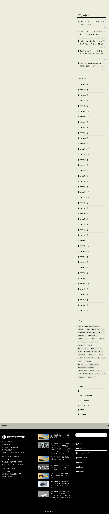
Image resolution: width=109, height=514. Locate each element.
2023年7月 (84, 127)
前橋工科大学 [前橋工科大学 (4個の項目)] (82, 354)
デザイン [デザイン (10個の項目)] (102, 338)
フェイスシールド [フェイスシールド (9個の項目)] (83, 342)
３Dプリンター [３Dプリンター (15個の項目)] (91, 377)
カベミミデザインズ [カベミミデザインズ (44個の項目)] (94, 335)
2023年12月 (84, 111)
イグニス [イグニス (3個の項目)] (102, 332)
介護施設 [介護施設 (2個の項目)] (88, 351)
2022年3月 (84, 181)
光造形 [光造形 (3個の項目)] (95, 351)
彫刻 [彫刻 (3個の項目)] (95, 358)
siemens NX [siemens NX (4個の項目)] (82, 332)
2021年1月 (84, 235)
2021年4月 (84, 224)
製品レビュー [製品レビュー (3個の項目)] (101, 370)
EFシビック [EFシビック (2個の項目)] (96, 329)
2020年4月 (84, 267)
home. (8, 3)
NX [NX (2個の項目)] (103, 329)
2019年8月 (84, 294)
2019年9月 (84, 289)
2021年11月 (84, 192)
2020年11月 (84, 246)
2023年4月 (84, 138)
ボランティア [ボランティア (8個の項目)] (82, 345)
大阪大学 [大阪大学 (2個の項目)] (88, 358)
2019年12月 (84, 278)
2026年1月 (84, 84)
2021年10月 (84, 197)
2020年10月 (84, 251)
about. (8, 7)
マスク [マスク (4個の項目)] (90, 345)
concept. (20, 3)
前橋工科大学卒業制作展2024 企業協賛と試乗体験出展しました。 (92, 64)
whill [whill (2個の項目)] (90, 332)
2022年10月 (84, 154)
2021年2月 (84, 230)
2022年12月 (84, 149)
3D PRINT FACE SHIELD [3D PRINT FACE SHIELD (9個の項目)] (92, 326)
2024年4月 (84, 95)
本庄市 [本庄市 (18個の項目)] (80, 361)
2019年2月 (84, 300)
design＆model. (37, 3)
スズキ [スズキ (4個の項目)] (94, 338)
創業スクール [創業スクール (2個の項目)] (92, 354)
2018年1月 (84, 310)
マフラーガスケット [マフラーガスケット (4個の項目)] (84, 348)
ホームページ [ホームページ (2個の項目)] (94, 342)
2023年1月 (84, 143)
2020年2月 (84, 273)
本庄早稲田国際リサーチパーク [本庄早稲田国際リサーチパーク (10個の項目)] (86, 367)
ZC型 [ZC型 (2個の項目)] (95, 332)
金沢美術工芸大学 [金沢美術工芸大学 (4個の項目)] (100, 374)
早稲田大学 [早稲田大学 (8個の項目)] (102, 358)
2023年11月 (84, 117)
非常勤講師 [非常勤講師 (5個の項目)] (81, 377)
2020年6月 (84, 257)
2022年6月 (84, 165)
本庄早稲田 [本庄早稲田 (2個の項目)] (88, 361)
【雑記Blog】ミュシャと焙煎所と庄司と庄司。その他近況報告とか (92, 33)
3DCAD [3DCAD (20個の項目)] (81, 326)
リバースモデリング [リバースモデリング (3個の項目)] (97, 348)
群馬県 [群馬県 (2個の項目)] (92, 370)
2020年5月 (84, 262)
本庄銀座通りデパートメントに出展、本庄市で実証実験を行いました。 (92, 53)
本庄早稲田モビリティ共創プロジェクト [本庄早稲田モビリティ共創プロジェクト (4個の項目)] (88, 364)
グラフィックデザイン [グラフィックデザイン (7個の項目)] (84, 338)
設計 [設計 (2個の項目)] (86, 374)
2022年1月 (84, 187)
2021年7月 (84, 208)
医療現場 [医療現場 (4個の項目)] (101, 354)
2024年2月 (84, 106)
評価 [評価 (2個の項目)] (91, 374)
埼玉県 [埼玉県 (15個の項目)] (80, 358)
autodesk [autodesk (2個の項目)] (81, 329)
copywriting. (73, 3)
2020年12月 (84, 240)
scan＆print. (56, 3)
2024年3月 (84, 100)
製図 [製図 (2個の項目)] (80, 374)
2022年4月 (84, 176)
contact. (20, 7)
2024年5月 (84, 90)
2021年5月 (84, 219)
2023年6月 (84, 133)
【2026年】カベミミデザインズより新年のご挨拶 (92, 23)
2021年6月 (84, 214)
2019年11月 (84, 284)
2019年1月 (84, 305)
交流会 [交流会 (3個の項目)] (80, 351)
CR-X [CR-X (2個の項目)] (88, 329)
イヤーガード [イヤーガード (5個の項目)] (82, 335)
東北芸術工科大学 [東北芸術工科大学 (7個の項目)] (83, 370)
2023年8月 (84, 122)
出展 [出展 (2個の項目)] (101, 351)
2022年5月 (84, 170)
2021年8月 (84, 203)
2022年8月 (84, 160)
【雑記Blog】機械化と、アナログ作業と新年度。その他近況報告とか (92, 42)
